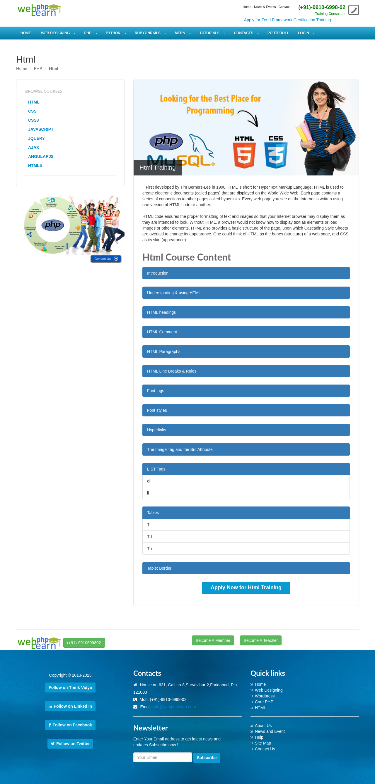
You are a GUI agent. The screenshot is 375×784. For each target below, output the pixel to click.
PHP (87, 33)
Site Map (263, 743)
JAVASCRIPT (41, 129)
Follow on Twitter (70, 743)
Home (247, 6)
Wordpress (265, 696)
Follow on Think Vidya (70, 687)
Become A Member (213, 640)
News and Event (270, 731)
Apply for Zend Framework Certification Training (293, 20)
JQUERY (36, 138)
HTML (34, 102)
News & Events (265, 6)
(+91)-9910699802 (84, 642)
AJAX (33, 147)
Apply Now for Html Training (246, 587)
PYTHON (113, 33)
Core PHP (264, 701)
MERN (180, 33)
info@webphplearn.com (174, 706)
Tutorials (209, 33)
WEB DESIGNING (55, 33)
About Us (263, 725)
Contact (283, 6)
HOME (26, 33)
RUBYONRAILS (148, 33)
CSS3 (33, 120)
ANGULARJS (41, 156)
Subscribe (207, 757)
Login (303, 33)
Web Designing (269, 690)
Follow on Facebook (70, 725)
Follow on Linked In (70, 706)
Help (259, 737)
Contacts (243, 33)
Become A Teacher (261, 640)
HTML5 (35, 165)
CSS (32, 111)
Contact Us (265, 749)
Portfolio (277, 33)
